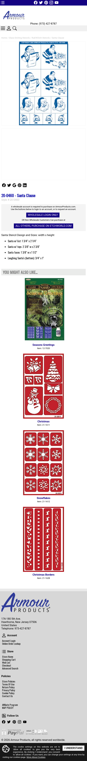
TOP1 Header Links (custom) (2, 2)
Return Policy (8, 687)
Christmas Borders (43, 574)
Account (4, 635)
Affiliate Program (10, 704)
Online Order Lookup (11, 643)
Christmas (43, 421)
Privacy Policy (8, 690)
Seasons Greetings (43, 344)
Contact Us (7, 696)
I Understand (73, 748)
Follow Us (4, 185)
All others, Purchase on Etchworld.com (43, 225)
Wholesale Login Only (43, 214)
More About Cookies (36, 757)
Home (4, 38)
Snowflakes (43, 498)
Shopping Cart (9, 659)
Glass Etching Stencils (19, 38)
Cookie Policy (8, 693)
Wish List (6, 662)
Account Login (8, 640)
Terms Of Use (8, 684)
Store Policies (8, 681)
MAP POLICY (7, 707)
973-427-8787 (23, 628)
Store (4, 651)
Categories (3, 28)
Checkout (6, 665)
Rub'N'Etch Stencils (41, 38)
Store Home (7, 656)
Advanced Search (10, 668)
